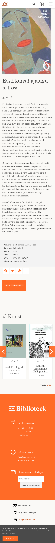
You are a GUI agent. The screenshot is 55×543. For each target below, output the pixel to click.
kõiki (49, 385)
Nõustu (10, 539)
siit (17, 533)
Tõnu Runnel (14, 374)
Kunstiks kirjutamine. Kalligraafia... (40, 368)
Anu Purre (40, 375)
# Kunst (12, 316)
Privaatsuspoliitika (26, 460)
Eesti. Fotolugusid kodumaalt (14, 369)
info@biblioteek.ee (26, 520)
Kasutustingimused (26, 457)
